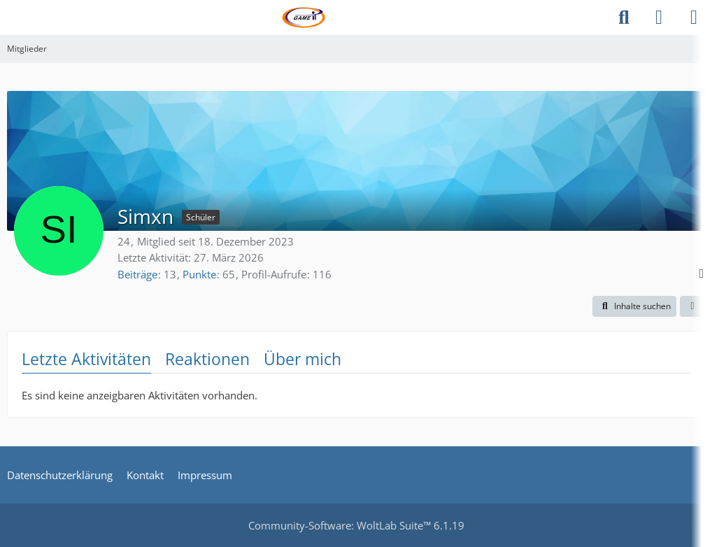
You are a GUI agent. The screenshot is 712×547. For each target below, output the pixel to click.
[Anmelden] (659, 17)
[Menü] (694, 17)
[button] (634, 306)
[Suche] (624, 17)
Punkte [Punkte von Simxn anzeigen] (199, 274)
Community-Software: (356, 525)
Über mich (302, 359)
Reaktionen (207, 359)
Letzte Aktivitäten (86, 359)
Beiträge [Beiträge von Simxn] (137, 274)
